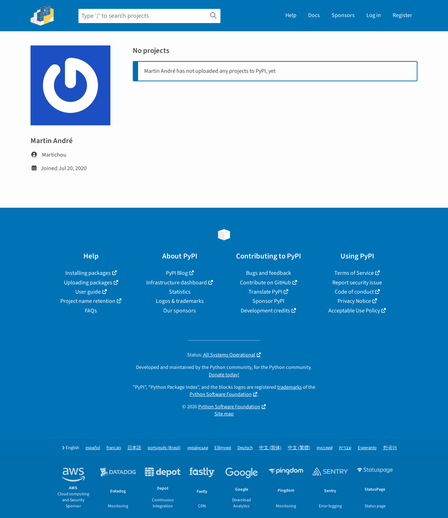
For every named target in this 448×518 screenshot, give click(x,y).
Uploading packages (88, 283)
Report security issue (357, 283)
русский (325, 448)
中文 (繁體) (299, 448)
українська (197, 448)
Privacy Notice (354, 301)
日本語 (134, 448)
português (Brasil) (164, 448)
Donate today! (224, 374)
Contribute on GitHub (265, 283)
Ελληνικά (222, 448)
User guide (88, 292)
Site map (224, 414)
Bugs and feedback (268, 273)
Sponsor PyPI (268, 301)
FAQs (91, 311)
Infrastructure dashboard (176, 283)
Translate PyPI (265, 292)
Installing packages (88, 273)
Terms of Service (354, 273)
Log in (373, 15)
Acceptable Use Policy (354, 311)
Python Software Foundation (221, 394)
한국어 (390, 448)
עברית (345, 448)
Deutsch (245, 448)
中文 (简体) (270, 448)
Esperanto (367, 448)
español (93, 448)
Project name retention (87, 301)
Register (402, 15)
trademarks (289, 387)
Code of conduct (354, 292)
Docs (314, 15)
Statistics (180, 292)
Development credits (265, 311)
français (113, 448)
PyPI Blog (177, 273)
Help (290, 15)
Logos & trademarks (180, 301)
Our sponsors (179, 311)
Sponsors (343, 15)
